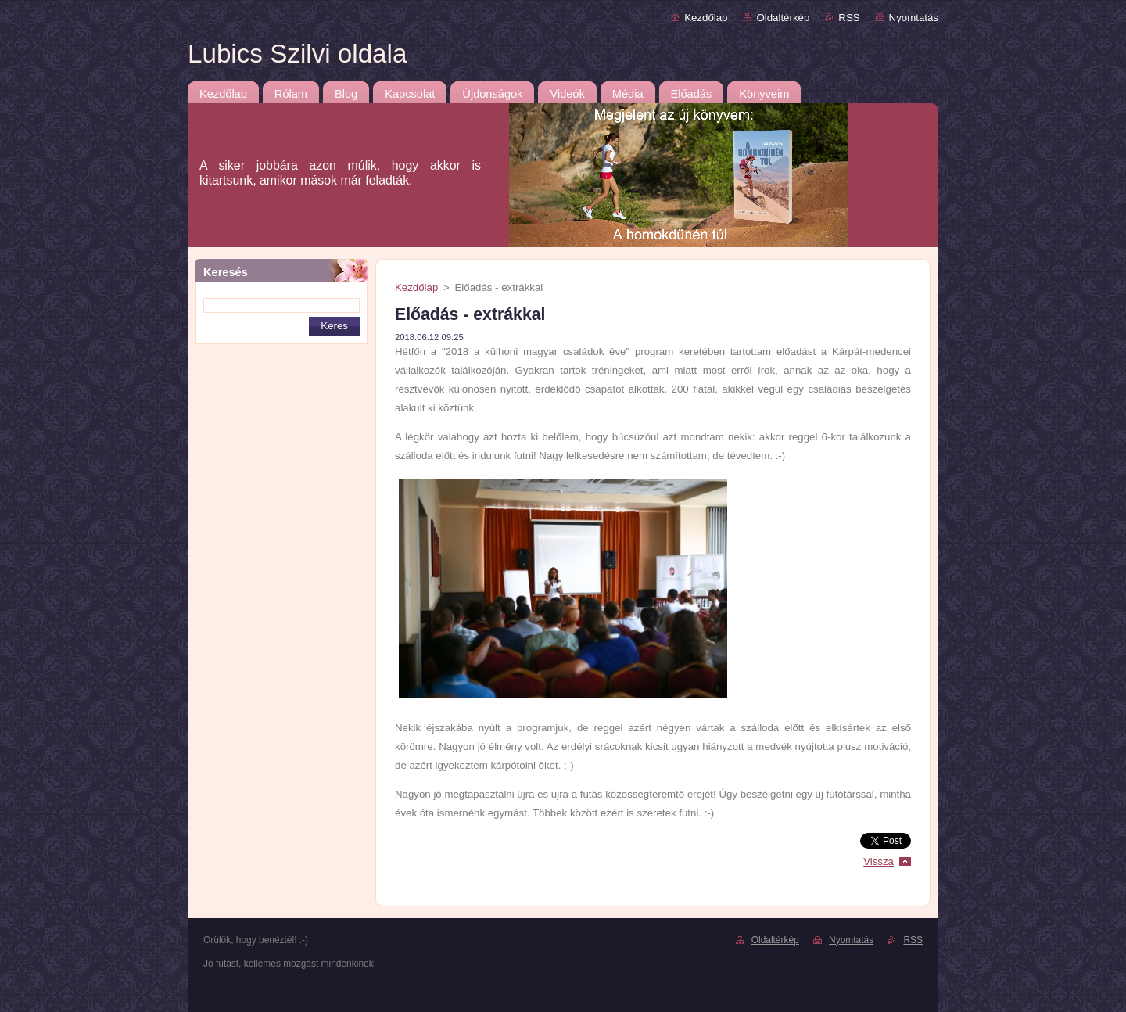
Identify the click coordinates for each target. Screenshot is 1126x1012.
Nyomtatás (913, 17)
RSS (848, 17)
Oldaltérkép (782, 17)
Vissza (878, 861)
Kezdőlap (705, 17)
